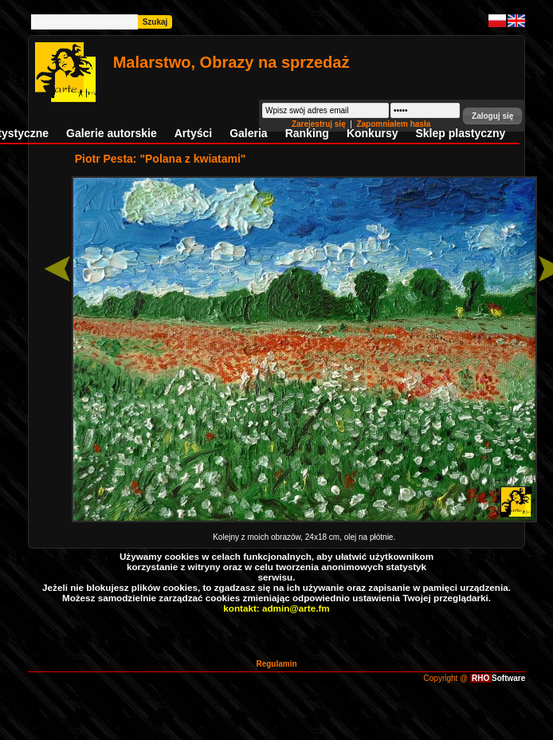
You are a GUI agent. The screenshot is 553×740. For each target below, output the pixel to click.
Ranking (307, 133)
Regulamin (276, 663)
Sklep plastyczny (460, 133)
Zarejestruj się (320, 124)
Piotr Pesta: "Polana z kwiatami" (160, 158)
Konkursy (372, 133)
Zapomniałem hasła (393, 124)
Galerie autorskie (111, 133)
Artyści (193, 133)
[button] (492, 116)
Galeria (248, 133)
